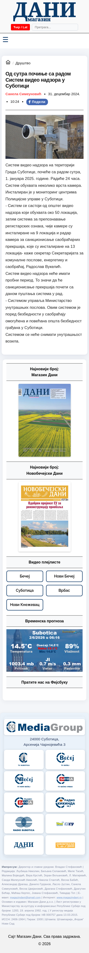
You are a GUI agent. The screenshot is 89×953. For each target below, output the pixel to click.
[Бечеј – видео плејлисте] (24, 576)
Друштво (22, 63)
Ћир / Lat (20, 27)
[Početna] (44, 11)
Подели (36, 102)
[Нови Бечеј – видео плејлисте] (64, 576)
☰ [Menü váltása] (5, 39)
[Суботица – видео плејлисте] (24, 590)
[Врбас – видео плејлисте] (64, 590)
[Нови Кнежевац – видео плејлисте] (24, 604)
